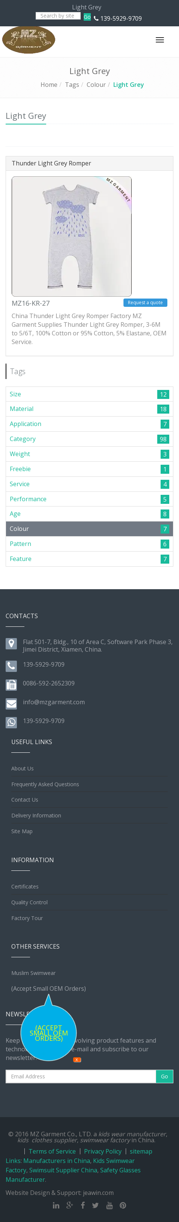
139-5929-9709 (121, 18)
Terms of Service (52, 1151)
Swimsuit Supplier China (63, 1170)
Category (23, 439)
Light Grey (128, 84)
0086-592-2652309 (49, 683)
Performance (28, 499)
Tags (72, 84)
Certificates (25, 886)
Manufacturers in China (56, 1161)
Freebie (20, 469)
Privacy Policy (103, 1151)
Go (87, 16)
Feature (21, 559)
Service (20, 484)
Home (49, 84)
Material (21, 409)
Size (15, 394)
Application (25, 424)
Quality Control (29, 902)
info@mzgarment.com (54, 702)
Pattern (20, 544)
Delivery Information (36, 815)
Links (13, 1161)
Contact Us (24, 799)
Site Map (22, 831)
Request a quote (145, 302)
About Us (22, 768)
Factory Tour (27, 918)
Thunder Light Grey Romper (51, 163)
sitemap (141, 1151)
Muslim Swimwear (33, 972)
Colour (96, 84)
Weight (20, 454)
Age (15, 513)
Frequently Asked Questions (45, 784)
